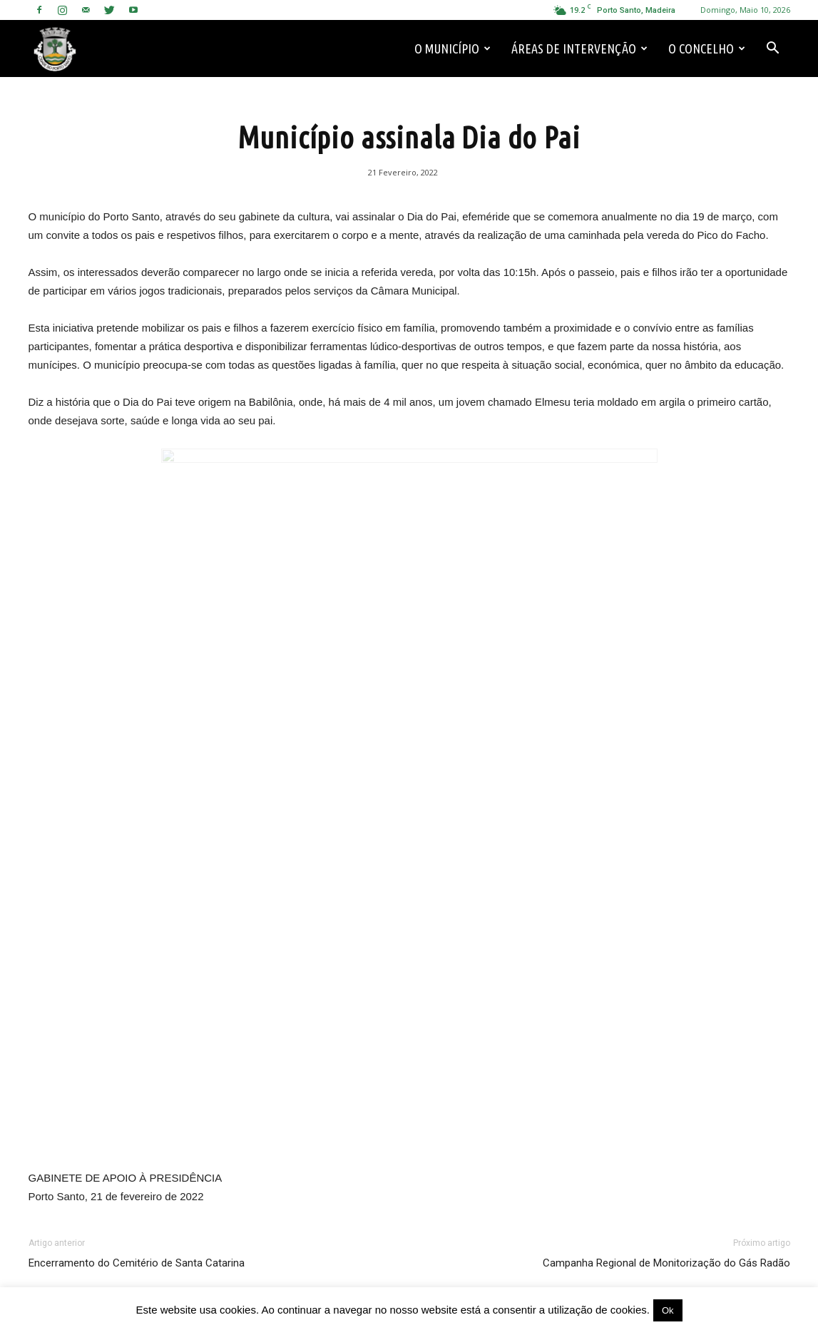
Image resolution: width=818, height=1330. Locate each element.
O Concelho (706, 48)
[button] (773, 48)
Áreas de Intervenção (579, 48)
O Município (452, 48)
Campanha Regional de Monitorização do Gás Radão (666, 1263)
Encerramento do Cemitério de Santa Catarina (137, 1263)
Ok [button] (668, 1310)
